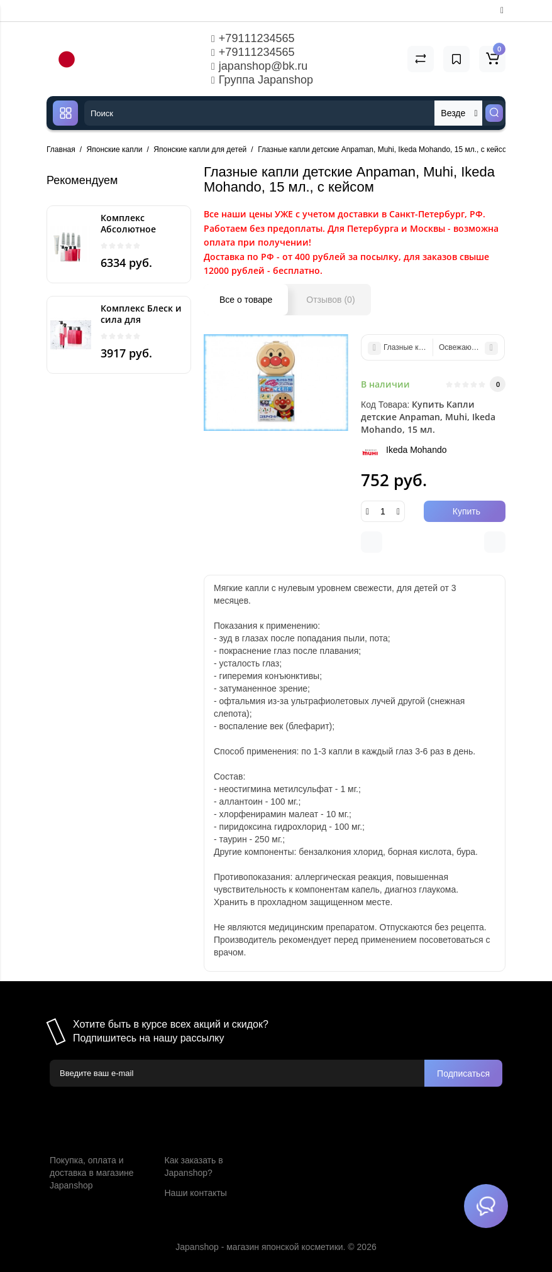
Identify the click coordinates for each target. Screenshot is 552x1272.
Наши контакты (196, 1193)
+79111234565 (252, 38)
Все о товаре (245, 300)
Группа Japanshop (262, 79)
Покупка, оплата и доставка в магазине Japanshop (91, 1172)
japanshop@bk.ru (259, 66)
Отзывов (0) (330, 300)
